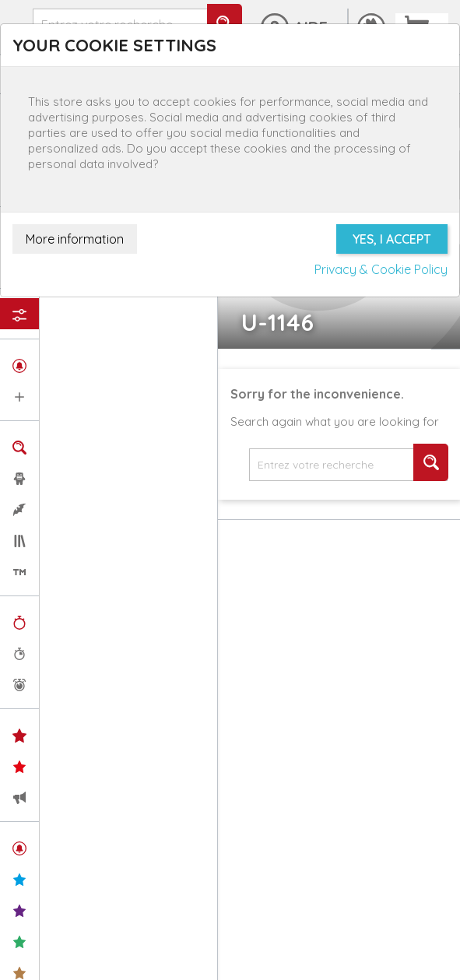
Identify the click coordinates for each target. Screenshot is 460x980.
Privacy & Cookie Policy (381, 269)
